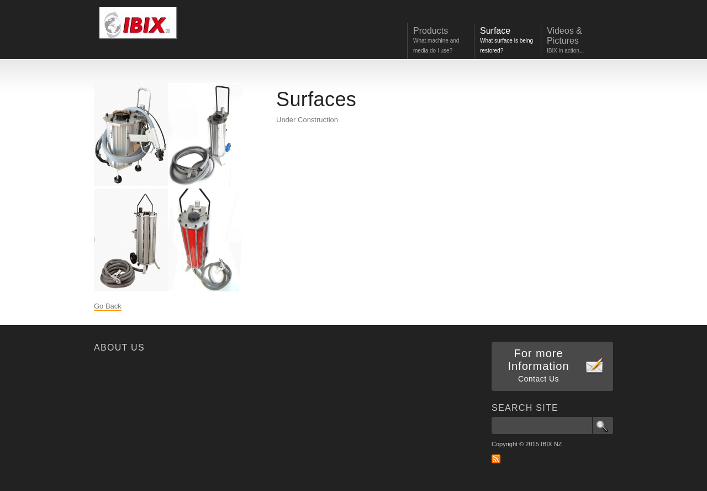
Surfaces (316, 99)
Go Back (108, 306)
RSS (496, 459)
